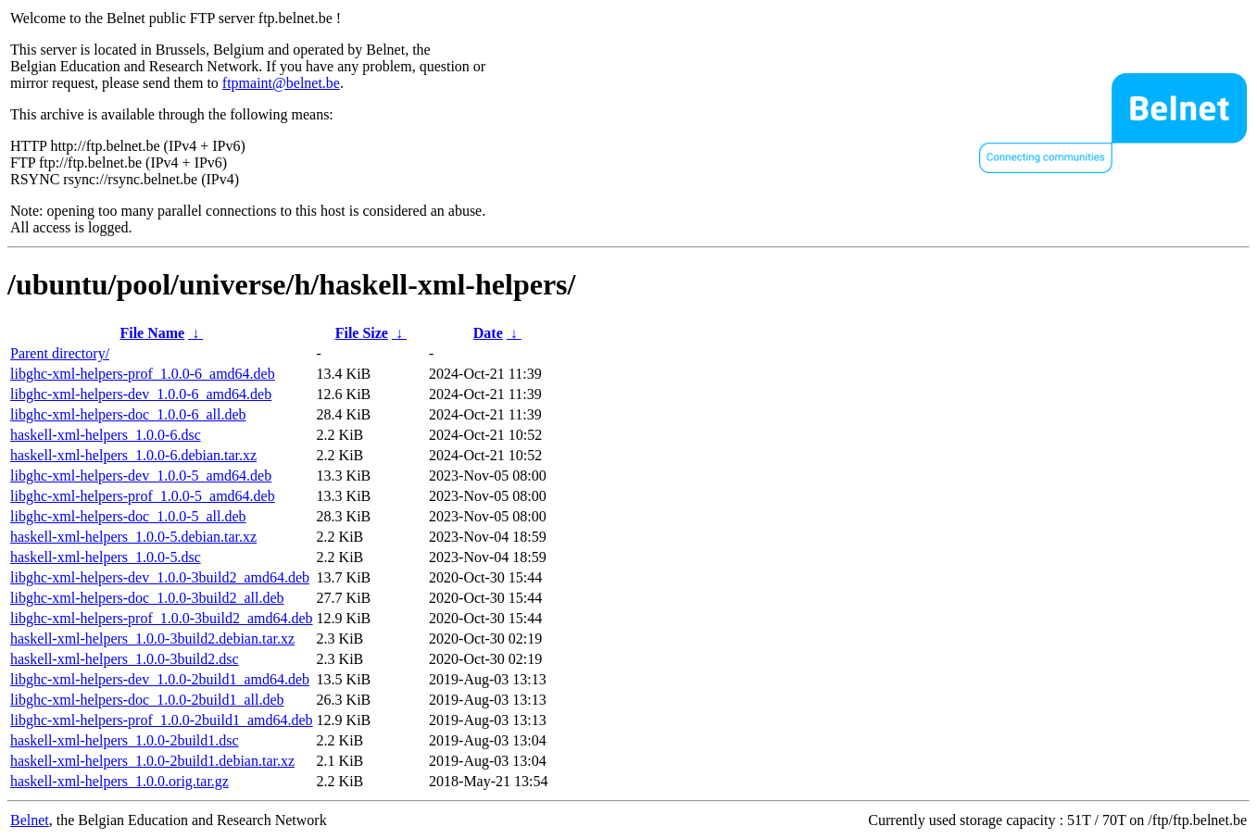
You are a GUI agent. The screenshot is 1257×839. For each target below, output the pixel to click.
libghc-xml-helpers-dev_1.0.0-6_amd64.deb (140, 394)
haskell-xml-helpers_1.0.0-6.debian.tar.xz (133, 455)
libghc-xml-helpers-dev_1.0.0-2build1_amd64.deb (159, 679)
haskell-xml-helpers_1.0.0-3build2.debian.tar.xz (152, 638)
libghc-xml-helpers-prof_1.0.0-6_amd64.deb (142, 374)
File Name (151, 333)
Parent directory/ (59, 353)
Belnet (29, 820)
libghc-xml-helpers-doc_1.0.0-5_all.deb (128, 516)
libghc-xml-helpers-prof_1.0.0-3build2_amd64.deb (161, 618)
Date (488, 333)
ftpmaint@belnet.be (281, 83)
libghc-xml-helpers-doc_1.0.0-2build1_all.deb (146, 700)
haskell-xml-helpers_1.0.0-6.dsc (105, 435)
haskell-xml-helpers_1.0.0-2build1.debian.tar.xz (152, 761)
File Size (361, 333)
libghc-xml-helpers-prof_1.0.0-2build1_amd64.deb (161, 720)
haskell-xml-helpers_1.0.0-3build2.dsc (124, 659)
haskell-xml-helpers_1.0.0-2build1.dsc (124, 740)
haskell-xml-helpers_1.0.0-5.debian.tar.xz (133, 537)
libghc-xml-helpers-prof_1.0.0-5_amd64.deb (142, 496)
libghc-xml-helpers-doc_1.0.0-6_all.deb (128, 414)
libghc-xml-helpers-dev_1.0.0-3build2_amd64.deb (159, 577)
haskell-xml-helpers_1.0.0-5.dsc (105, 557)
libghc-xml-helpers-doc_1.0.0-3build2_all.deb (146, 598)
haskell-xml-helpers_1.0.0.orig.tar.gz (119, 781)
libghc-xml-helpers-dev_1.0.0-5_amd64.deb (140, 475)
